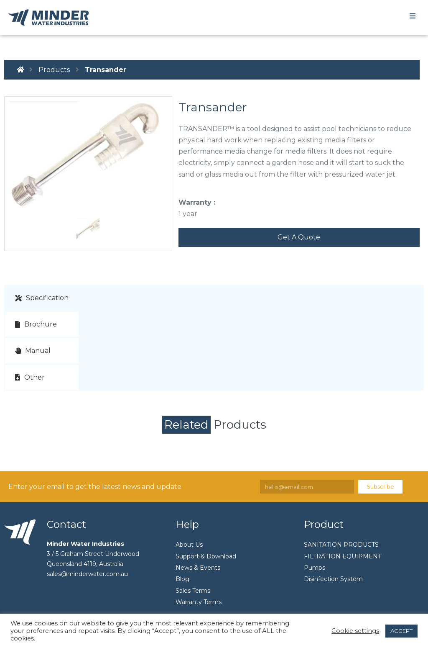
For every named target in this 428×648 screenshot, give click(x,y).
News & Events (198, 567)
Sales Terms (193, 590)
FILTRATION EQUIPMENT (342, 556)
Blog (182, 579)
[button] (299, 237)
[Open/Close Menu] (412, 15)
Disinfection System (333, 579)
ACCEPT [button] (401, 630)
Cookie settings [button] (355, 631)
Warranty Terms (199, 602)
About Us (189, 544)
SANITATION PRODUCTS (341, 544)
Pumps (314, 567)
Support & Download (206, 556)
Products (54, 70)
